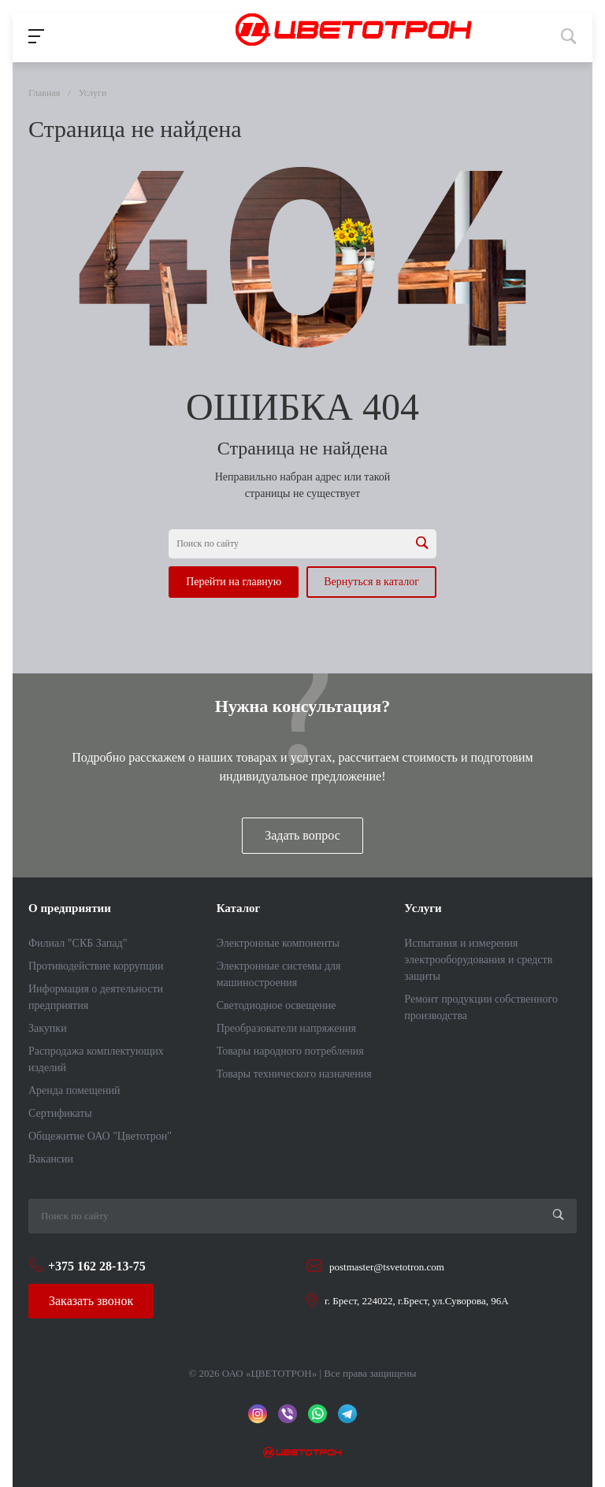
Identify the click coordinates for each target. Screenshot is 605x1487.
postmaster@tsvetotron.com (386, 1267)
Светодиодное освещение (276, 1005)
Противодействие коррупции (96, 966)
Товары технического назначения (294, 1074)
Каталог (239, 908)
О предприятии (69, 908)
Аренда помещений (74, 1090)
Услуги (422, 908)
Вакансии (50, 1159)
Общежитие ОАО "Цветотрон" (100, 1136)
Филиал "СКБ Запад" (77, 943)
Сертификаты (60, 1113)
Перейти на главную (233, 582)
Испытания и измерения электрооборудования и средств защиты (478, 959)
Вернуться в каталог (371, 582)
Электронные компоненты (278, 943)
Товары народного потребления (290, 1051)
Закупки (47, 1028)
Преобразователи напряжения (286, 1028)
